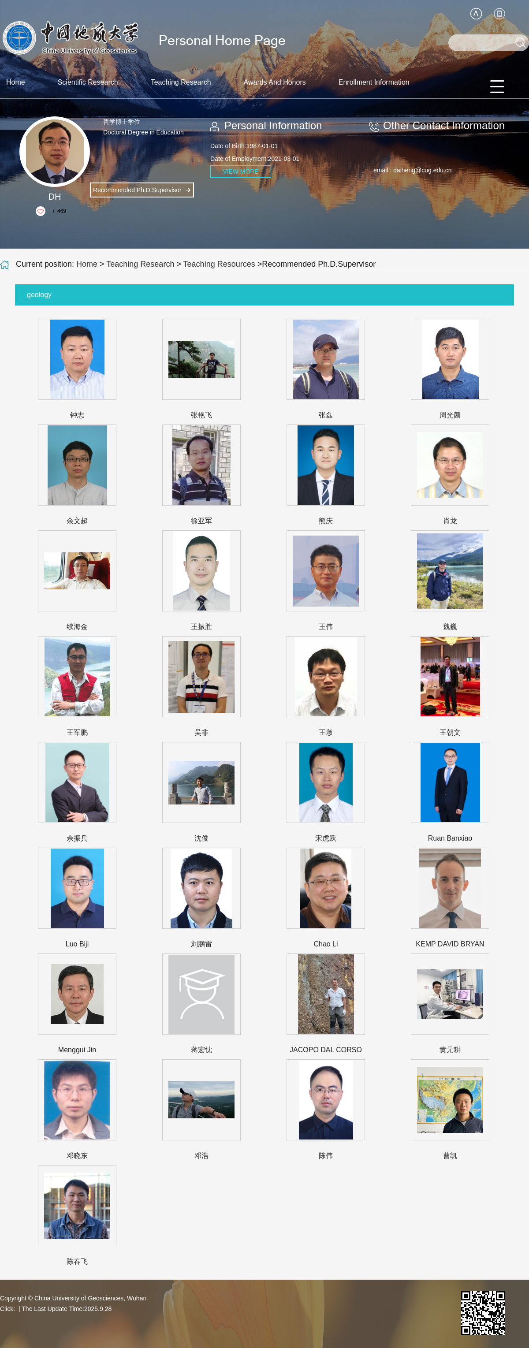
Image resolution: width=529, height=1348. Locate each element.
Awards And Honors (275, 82)
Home (15, 82)
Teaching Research (181, 82)
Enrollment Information (374, 82)
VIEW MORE (241, 171)
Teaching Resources (219, 264)
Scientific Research (88, 82)
